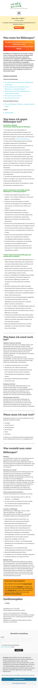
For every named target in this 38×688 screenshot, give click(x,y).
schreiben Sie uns (11, 590)
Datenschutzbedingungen (6, 646)
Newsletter (19, 587)
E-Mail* (2, 637)
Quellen (7, 603)
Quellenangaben (9, 112)
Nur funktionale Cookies (19, 683)
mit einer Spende (27, 584)
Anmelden (19, 650)
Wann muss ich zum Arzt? (12, 98)
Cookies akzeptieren (19, 679)
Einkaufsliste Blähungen (22, 139)
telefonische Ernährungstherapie (13, 593)
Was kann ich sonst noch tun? (13, 95)
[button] (19, 13)
